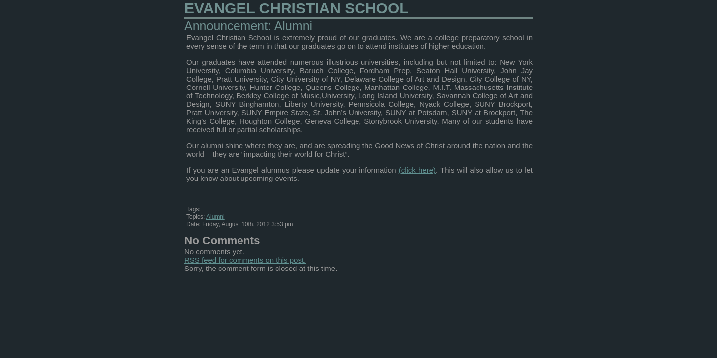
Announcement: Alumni (248, 26)
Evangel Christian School (296, 8)
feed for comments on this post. (245, 260)
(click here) (417, 170)
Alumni (215, 216)
